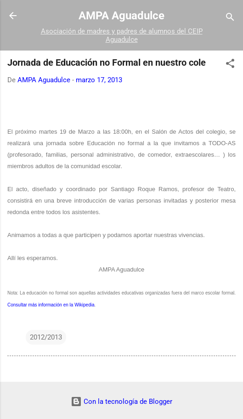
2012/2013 (46, 337)
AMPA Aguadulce (121, 15)
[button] (230, 65)
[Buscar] (230, 19)
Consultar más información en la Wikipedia (51, 304)
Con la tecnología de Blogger (121, 401)
